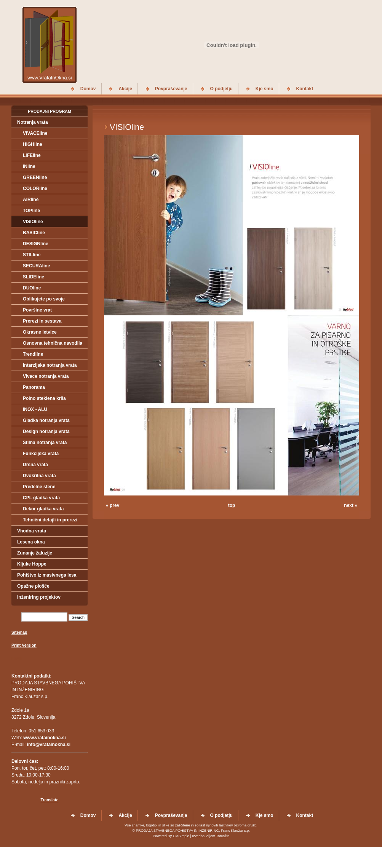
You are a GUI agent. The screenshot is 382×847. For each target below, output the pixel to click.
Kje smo (264, 88)
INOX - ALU (35, 409)
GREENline (35, 177)
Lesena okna (31, 542)
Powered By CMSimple (171, 836)
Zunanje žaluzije (34, 553)
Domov (88, 88)
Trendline (33, 354)
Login (16, 658)
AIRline (30, 199)
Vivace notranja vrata (46, 376)
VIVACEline (35, 133)
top (231, 505)
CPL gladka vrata (41, 497)
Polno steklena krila (44, 398)
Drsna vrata (35, 464)
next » (350, 505)
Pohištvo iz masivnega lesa (46, 575)
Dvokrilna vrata (39, 475)
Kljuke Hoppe (31, 564)
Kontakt (304, 88)
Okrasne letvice (40, 332)
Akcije (125, 88)
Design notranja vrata (46, 431)
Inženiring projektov (39, 597)
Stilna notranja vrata (45, 442)
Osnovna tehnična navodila (52, 343)
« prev (112, 505)
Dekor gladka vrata (43, 508)
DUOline (32, 288)
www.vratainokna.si (44, 737)
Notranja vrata (32, 122)
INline (29, 166)
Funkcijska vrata (41, 453)
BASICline (34, 232)
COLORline (35, 188)
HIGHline (32, 144)
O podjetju (221, 88)
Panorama (34, 387)
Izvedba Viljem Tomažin (210, 836)
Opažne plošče (33, 586)
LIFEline (32, 155)
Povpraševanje (171, 88)
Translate (50, 799)
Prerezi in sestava (42, 321)
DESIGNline (35, 243)
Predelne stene (39, 486)
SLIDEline (33, 277)
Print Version (24, 645)
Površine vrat (37, 310)
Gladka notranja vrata (46, 420)
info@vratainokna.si (48, 744)
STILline (32, 254)
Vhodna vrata (31, 531)
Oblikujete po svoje (44, 299)
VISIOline (33, 221)
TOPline (31, 210)
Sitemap (19, 632)
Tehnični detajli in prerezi (50, 520)
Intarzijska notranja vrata (50, 365)
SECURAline (36, 265)
